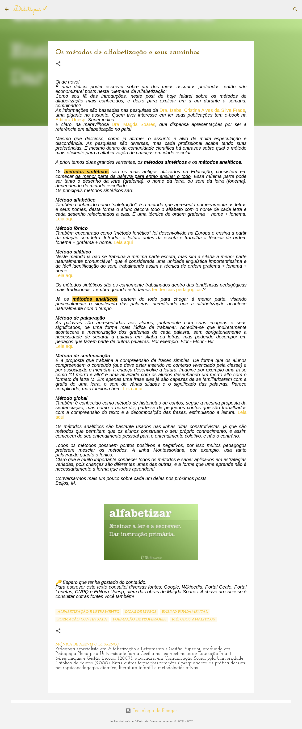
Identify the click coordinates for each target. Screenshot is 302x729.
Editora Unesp (70, 119)
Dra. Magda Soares (133, 124)
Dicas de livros (140, 612)
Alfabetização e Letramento (88, 612)
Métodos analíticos (193, 619)
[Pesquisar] (295, 9)
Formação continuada (82, 619)
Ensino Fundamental (185, 612)
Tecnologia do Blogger (151, 710)
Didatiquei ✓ (31, 9)
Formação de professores (139, 619)
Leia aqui (65, 218)
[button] (58, 64)
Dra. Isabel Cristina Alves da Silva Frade (202, 110)
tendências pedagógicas (177, 289)
